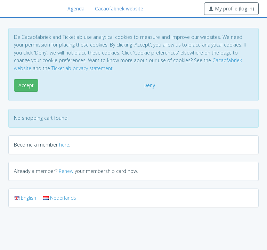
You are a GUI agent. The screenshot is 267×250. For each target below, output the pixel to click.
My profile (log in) (231, 8)
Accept (26, 85)
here (64, 144)
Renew (66, 171)
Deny (149, 85)
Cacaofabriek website (119, 8)
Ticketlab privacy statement (82, 68)
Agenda (75, 8)
